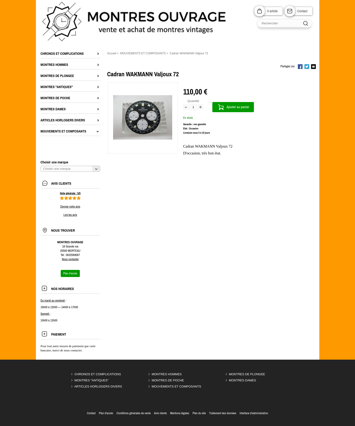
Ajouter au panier (238, 106)
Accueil (111, 53)
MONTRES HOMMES (167, 374)
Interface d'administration (254, 413)
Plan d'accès (106, 413)
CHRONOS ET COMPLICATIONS (97, 374)
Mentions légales (179, 413)
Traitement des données (222, 413)
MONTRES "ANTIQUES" (91, 380)
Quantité (193, 101)
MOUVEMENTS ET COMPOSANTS (176, 386)
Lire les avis (70, 215)
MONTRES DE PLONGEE (247, 374)
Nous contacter (70, 259)
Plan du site (199, 413)
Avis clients (160, 413)
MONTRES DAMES (242, 380)
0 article (272, 11)
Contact (302, 11)
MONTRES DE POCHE (168, 380)
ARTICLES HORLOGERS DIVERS (98, 386)
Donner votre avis (70, 206)
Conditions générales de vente (133, 413)
